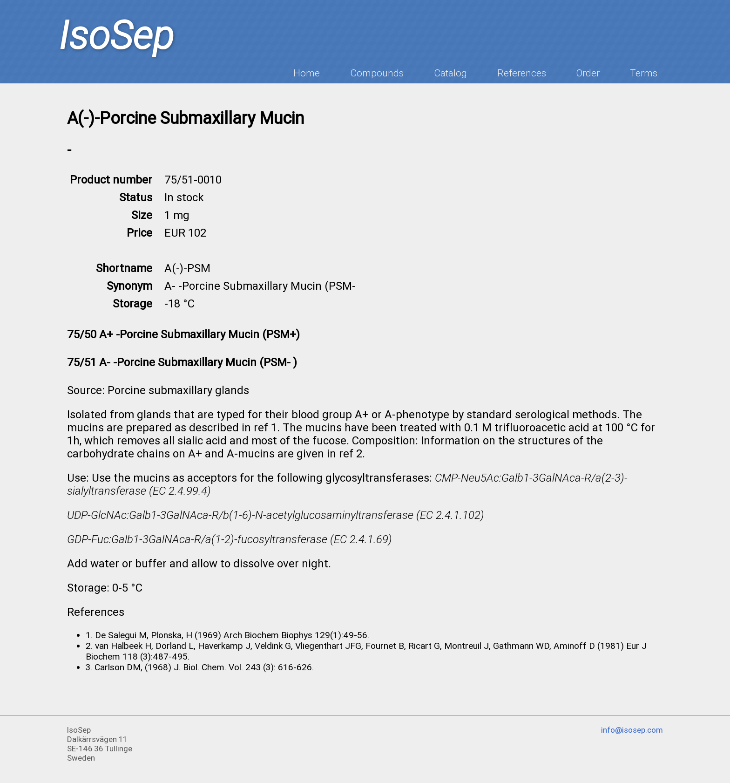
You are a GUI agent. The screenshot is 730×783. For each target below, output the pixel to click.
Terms (643, 73)
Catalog (450, 73)
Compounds (377, 73)
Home (306, 73)
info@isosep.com (632, 730)
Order (588, 73)
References (521, 73)
